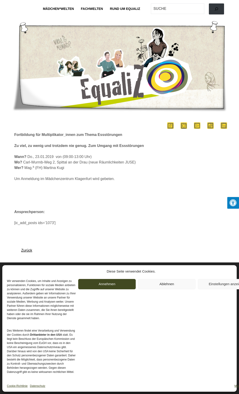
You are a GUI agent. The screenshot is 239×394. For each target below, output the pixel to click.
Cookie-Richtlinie (17, 386)
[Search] (216, 8)
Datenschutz (37, 386)
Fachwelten (92, 9)
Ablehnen (166, 284)
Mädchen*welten (58, 9)
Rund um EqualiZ (125, 9)
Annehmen (107, 284)
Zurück (26, 250)
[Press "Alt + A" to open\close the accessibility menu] (233, 203)
